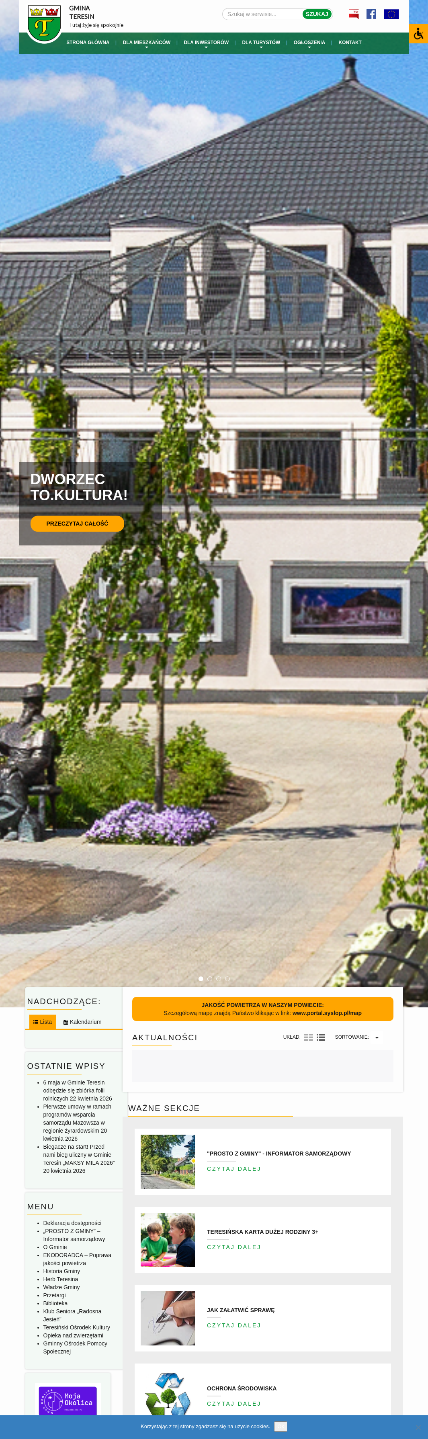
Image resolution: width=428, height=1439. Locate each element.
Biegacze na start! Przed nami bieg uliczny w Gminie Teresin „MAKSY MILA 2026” (79, 1154)
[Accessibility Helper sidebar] (418, 33)
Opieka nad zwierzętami (73, 1335)
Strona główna (87, 42)
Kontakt (350, 42)
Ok (280, 1426)
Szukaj (317, 14)
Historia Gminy (61, 1271)
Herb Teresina (60, 1279)
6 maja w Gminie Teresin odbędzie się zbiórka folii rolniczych (74, 1090)
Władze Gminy (61, 1287)
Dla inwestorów (206, 44)
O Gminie (55, 1247)
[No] (418, 1427)
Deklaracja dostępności (72, 1223)
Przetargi (54, 1295)
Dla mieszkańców (146, 44)
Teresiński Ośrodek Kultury (77, 1327)
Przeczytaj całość (78, 523)
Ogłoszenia (310, 44)
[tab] (41, 1022)
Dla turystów (261, 44)
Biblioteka (55, 1303)
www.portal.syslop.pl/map (327, 1013)
